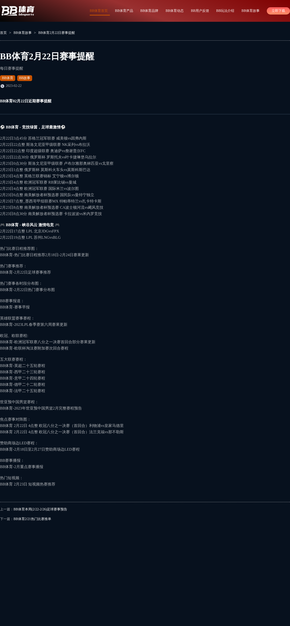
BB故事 (24, 78)
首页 (3, 33)
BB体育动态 (175, 11)
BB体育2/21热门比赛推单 (32, 519)
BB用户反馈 (200, 11)
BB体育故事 (250, 11)
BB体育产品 (124, 11)
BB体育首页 (99, 11)
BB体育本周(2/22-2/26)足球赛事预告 (40, 509)
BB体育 (7, 78)
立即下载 (278, 11)
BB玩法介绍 (225, 11)
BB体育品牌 (149, 11)
